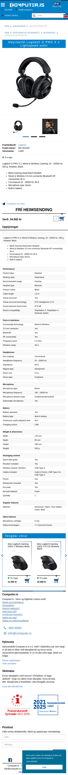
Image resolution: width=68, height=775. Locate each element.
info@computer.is (24, 10)
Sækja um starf (9, 617)
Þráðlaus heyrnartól (16, 35)
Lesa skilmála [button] (31, 761)
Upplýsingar (10, 226)
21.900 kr (12, 582)
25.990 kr (41, 582)
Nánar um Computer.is (13, 602)
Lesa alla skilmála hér (12, 686)
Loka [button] (44, 767)
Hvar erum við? (9, 611)
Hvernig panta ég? (11, 608)
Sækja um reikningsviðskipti (15, 620)
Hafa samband (9, 663)
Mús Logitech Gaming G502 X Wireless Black (19, 545)
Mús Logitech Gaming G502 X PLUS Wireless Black (48, 546)
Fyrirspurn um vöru (16, 204)
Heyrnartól (49, 33)
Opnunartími (8, 605)
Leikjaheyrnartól (38, 26)
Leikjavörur (19, 26)
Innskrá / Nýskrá (10, 15)
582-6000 (7, 10)
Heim (7, 26)
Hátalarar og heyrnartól (26, 33)
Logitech (22, 145)
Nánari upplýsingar (11, 660)
